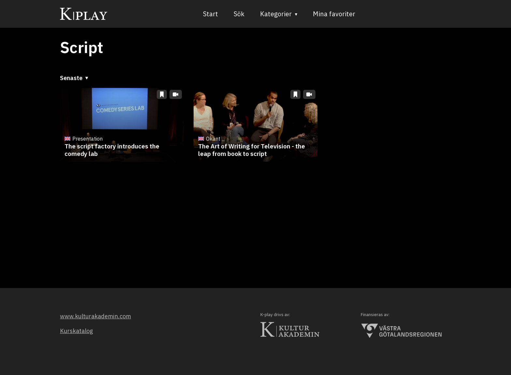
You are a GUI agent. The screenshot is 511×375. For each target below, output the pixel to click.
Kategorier (276, 13)
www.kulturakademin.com (95, 316)
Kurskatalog (76, 331)
